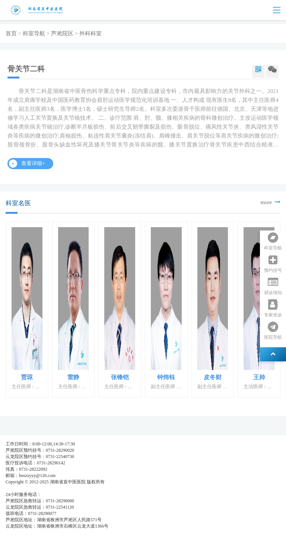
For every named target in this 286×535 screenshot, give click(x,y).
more (270, 202)
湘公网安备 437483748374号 (73, 488)
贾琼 (27, 377)
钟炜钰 (166, 377)
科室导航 (34, 33)
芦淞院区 (62, 33)
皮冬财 (213, 377)
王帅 (259, 377)
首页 (11, 33)
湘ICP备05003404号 (25, 488)
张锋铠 (120, 377)
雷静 (73, 377)
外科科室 (90, 33)
